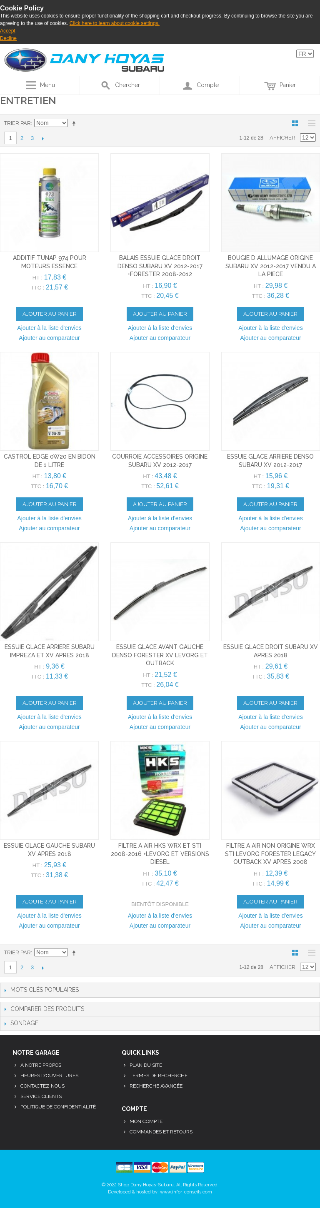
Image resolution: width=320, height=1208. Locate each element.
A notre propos (40, 1065)
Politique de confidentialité (58, 1107)
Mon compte (146, 1121)
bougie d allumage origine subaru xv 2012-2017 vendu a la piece (270, 266)
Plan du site (146, 1065)
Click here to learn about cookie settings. (115, 23)
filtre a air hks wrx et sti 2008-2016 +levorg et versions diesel (160, 853)
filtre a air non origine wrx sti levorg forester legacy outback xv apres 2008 (270, 853)
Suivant (43, 138)
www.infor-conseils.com (186, 1192)
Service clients (41, 1096)
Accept (7, 31)
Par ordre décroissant (75, 123)
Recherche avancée (156, 1086)
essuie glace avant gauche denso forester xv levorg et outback (160, 655)
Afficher (282, 138)
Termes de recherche (159, 1075)
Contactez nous (42, 1086)
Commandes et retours (161, 1132)
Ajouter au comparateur (49, 337)
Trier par (17, 123)
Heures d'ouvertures (49, 1075)
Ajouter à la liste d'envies (49, 327)
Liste (309, 123)
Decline (8, 38)
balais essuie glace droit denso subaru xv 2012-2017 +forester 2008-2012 (160, 266)
